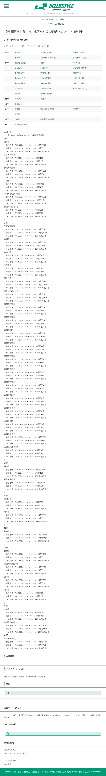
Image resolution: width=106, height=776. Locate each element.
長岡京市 (18, 99)
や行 (43, 46)
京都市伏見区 (78, 83)
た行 (22, 46)
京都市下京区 (45, 78)
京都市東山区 (45, 83)
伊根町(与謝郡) (79, 52)
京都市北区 (77, 73)
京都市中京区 (78, 78)
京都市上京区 (45, 73)
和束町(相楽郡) (21, 124)
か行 (11, 46)
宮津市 (76, 109)
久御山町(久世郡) (80, 88)
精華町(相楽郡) (46, 94)
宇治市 (17, 58)
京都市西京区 (20, 83)
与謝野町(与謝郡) (47, 119)
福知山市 (18, 104)
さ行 (16, 46)
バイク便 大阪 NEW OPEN (15, 754)
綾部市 (17, 52)
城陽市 (17, 94)
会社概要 (7, 764)
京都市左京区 (20, 78)
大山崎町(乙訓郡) (80, 58)
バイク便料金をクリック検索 (53, 19)
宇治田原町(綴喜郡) (48, 58)
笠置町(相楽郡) (21, 63)
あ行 (6, 46)
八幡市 (17, 119)
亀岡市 (43, 63)
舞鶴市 (17, 109)
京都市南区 (19, 88)
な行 (27, 46)
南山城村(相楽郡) (47, 109)
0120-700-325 (56, 24)
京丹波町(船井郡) (80, 68)
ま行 (38, 46)
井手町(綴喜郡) (46, 52)
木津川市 (76, 63)
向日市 (17, 114)
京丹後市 (44, 68)
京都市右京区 (20, 73)
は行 (33, 46)
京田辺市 (18, 68)
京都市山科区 (45, 88)
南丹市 (43, 99)
